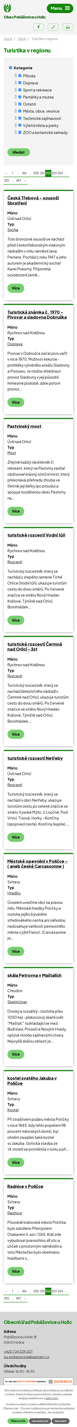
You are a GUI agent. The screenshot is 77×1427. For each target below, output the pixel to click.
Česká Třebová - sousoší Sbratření (33, 200)
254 (60, 173)
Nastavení (60, 1421)
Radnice (14, 1213)
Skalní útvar (17, 1001)
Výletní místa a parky (41, 125)
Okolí (21, 38)
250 (36, 173)
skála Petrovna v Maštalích (34, 975)
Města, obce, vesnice (41, 111)
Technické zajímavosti (42, 118)
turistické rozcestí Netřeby (35, 758)
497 (18, 180)
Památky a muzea (38, 97)
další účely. (52, 1398)
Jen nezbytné (40, 1421)
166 (24, 173)
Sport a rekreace (37, 90)
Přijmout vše (18, 1421)
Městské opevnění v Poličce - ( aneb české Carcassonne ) (37, 863)
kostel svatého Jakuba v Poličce (32, 1080)
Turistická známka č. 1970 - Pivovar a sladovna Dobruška (37, 314)
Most (11, 452)
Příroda (29, 75)
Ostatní (29, 104)
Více (16, 288)
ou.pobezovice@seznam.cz (26, 1356)
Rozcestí (14, 561)
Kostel (13, 1109)
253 (54, 173)
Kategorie (23, 67)
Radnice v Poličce (25, 1186)
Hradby (14, 893)
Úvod (8, 38)
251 (42, 173)
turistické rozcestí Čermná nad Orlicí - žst (34, 646)
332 (6, 180)
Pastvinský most (24, 426)
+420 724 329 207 (18, 1351)
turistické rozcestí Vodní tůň (36, 534)
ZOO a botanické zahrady (45, 132)
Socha (12, 229)
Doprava (30, 82)
